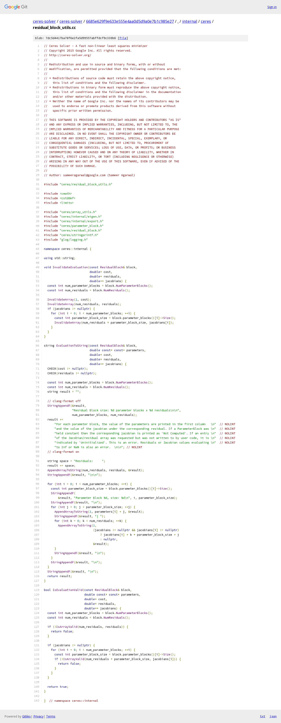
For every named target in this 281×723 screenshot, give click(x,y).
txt (262, 716)
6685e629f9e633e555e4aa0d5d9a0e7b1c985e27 (130, 21)
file (122, 38)
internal (189, 21)
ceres (206, 21)
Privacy (38, 716)
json (273, 716)
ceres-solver (44, 21)
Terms (50, 716)
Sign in (272, 7)
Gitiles (26, 716)
